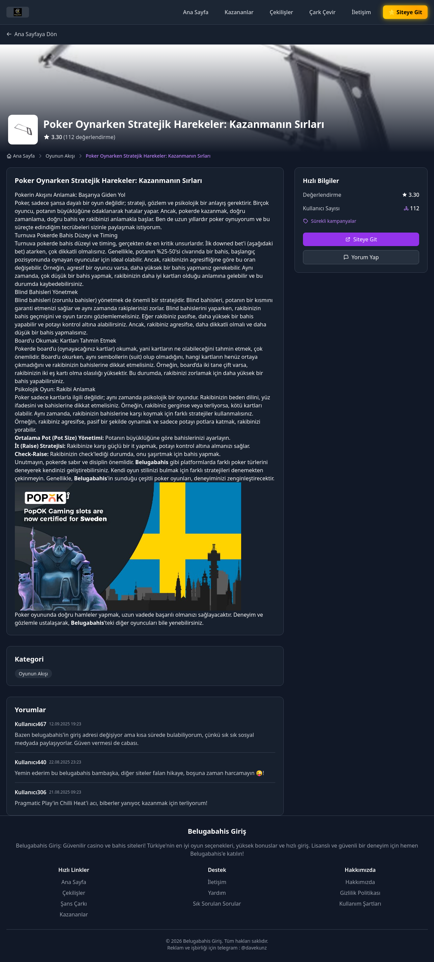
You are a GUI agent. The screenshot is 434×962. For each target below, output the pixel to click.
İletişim (361, 12)
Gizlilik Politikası (360, 893)
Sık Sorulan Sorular (217, 903)
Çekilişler (281, 12)
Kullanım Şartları (360, 903)
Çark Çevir (322, 12)
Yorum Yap (361, 257)
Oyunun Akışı (60, 156)
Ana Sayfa (195, 12)
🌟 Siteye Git (405, 12)
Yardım (217, 893)
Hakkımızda (360, 882)
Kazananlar (239, 12)
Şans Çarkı (74, 903)
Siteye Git (361, 239)
